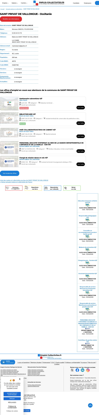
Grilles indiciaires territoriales (35, 370)
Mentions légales (36, 362)
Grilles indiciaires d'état (34, 372)
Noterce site (73, 188)
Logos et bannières (23, 362)
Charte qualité (60, 362)
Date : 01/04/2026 (87, 251)
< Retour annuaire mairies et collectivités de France (16, 182)
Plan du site (91, 362)
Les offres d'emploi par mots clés (9, 371)
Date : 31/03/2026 (87, 344)
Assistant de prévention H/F (87, 273)
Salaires (15, 3)
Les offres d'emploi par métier (8, 370)
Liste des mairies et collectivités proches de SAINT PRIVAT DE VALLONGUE (24, 180)
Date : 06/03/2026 (88, 236)
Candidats (75, 3)
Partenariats (46, 362)
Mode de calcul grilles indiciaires (36, 375)
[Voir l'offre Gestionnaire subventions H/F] (43, 103)
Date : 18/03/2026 (87, 205)
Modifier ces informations (11, 19)
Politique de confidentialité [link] (12, 407)
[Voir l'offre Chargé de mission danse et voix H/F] (43, 161)
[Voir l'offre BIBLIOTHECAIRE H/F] (43, 119)
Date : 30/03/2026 (87, 264)
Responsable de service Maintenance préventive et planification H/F (87, 305)
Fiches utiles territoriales (34, 385)
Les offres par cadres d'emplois (9, 372)
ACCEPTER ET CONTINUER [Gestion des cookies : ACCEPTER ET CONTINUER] (12, 394)
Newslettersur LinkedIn (54, 188)
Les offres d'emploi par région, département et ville (13, 374)
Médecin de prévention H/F (87, 247)
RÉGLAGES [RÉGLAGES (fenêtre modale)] (12, 402)
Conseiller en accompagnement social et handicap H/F (88, 232)
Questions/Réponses (33, 386)
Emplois (5, 3)
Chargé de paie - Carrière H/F (87, 260)
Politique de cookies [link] (12, 411)
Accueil (2, 9)
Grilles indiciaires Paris (34, 374)
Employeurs (86, 3)
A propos (84, 362)
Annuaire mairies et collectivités (14, 9)
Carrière (24, 3)
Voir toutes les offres (9, 173)
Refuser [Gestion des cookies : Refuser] (12, 398)
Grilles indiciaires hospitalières (36, 371)
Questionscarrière (34, 188)
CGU (52, 362)
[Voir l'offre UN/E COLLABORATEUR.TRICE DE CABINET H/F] (43, 133)
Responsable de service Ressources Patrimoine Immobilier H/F (88, 288)
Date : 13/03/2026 (87, 220)
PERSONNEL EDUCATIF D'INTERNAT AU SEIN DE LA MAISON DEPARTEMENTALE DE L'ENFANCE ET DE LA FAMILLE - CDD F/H (87, 323)
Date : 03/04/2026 (87, 292)
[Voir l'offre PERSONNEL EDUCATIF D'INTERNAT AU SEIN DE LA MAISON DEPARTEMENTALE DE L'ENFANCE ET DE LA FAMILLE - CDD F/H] (43, 147)
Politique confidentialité (72, 362)
